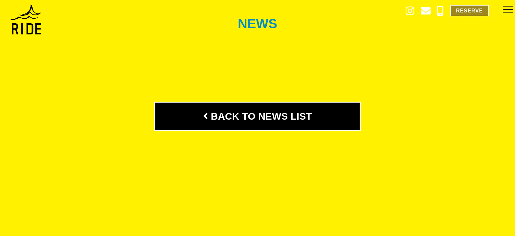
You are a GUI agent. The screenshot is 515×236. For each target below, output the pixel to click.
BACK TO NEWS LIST (257, 116)
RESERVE (469, 10)
